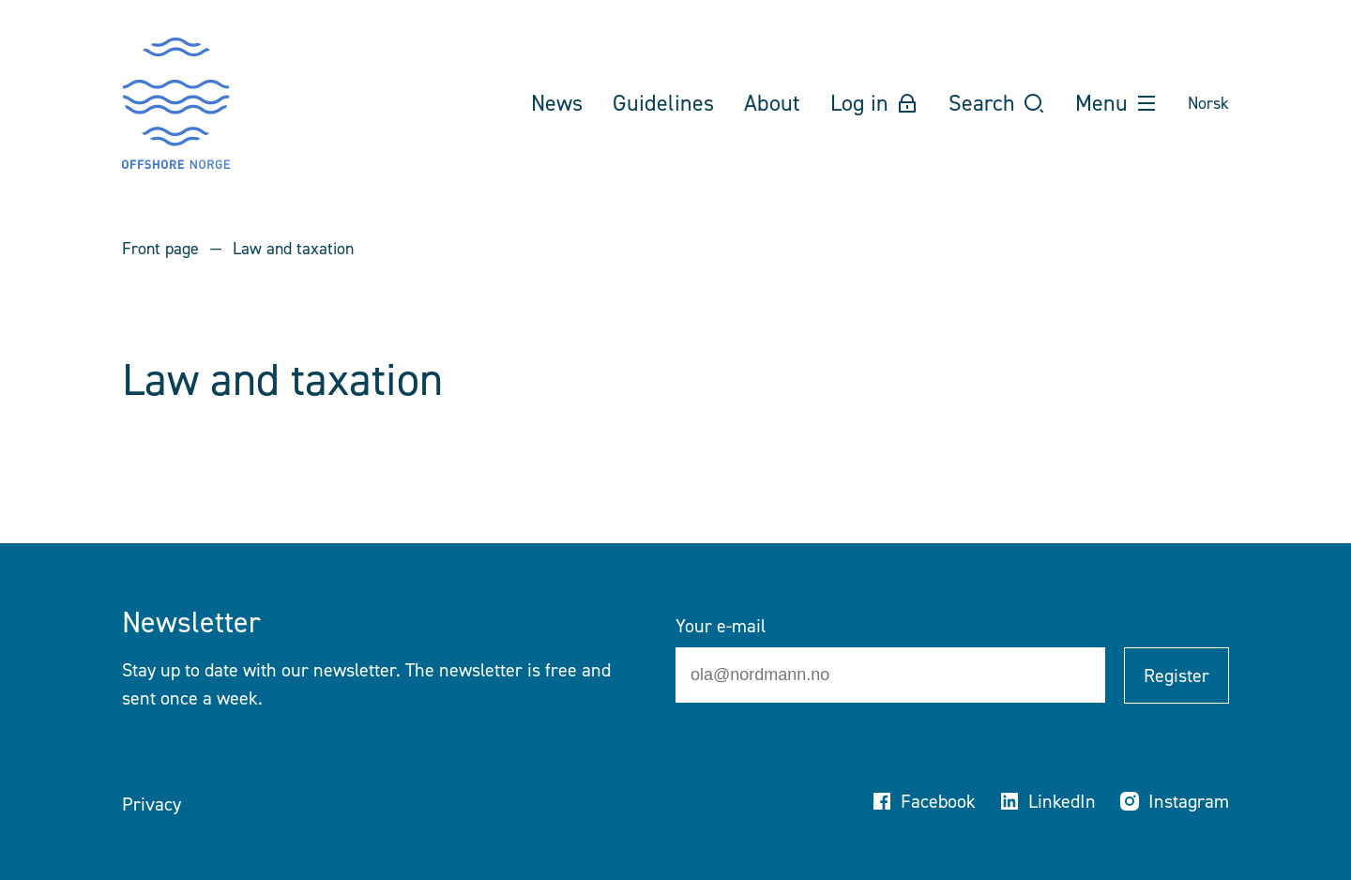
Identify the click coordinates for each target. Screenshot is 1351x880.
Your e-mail (721, 626)
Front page (160, 248)
